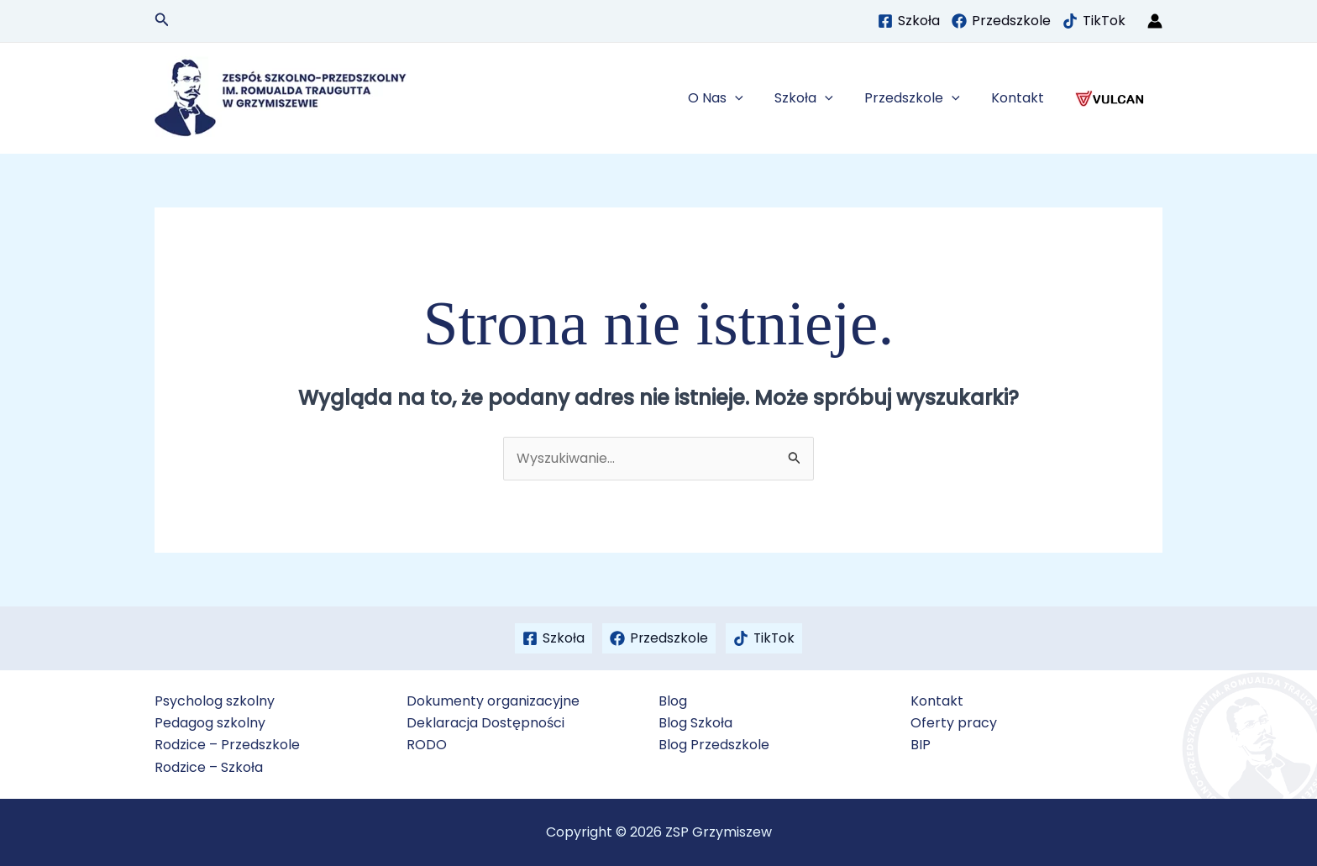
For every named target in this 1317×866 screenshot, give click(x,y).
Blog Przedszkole (713, 744)
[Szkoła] (909, 21)
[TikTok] (1094, 21)
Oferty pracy (953, 722)
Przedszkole (923, 98)
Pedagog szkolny (210, 722)
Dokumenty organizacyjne (493, 701)
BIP (920, 744)
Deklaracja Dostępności (485, 722)
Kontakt (1024, 98)
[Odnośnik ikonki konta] (1154, 21)
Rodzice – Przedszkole (227, 744)
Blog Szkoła (695, 722)
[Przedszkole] (1001, 21)
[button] (162, 21)
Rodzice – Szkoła (209, 767)
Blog (672, 701)
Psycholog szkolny (215, 701)
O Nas (735, 98)
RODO (427, 744)
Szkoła (819, 98)
